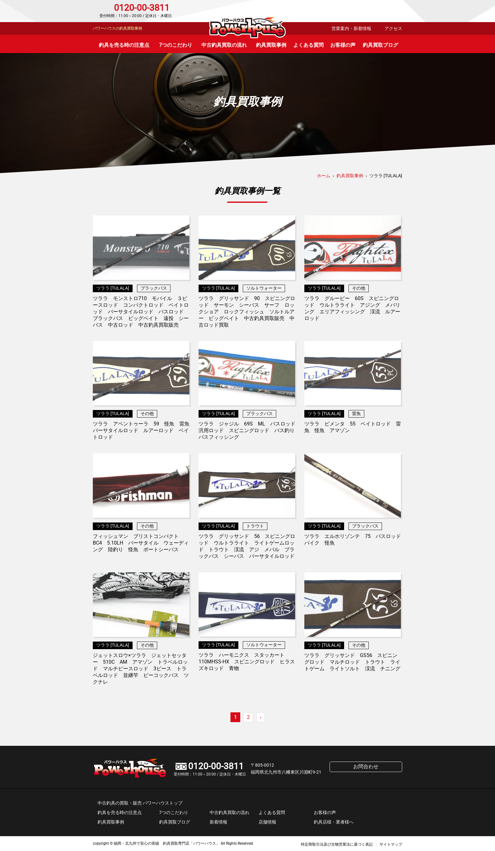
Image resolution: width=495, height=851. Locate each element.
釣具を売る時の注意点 (124, 45)
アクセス (393, 28)
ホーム (323, 175)
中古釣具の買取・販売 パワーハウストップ (140, 803)
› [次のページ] (260, 717)
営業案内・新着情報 (351, 28)
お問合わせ (375, 11)
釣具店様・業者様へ (334, 821)
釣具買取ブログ (380, 45)
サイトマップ (390, 844)
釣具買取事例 (271, 45)
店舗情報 (267, 821)
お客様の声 (342, 45)
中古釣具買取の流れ (224, 45)
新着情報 (218, 821)
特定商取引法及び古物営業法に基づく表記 (337, 844)
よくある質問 (308, 45)
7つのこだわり (175, 45)
